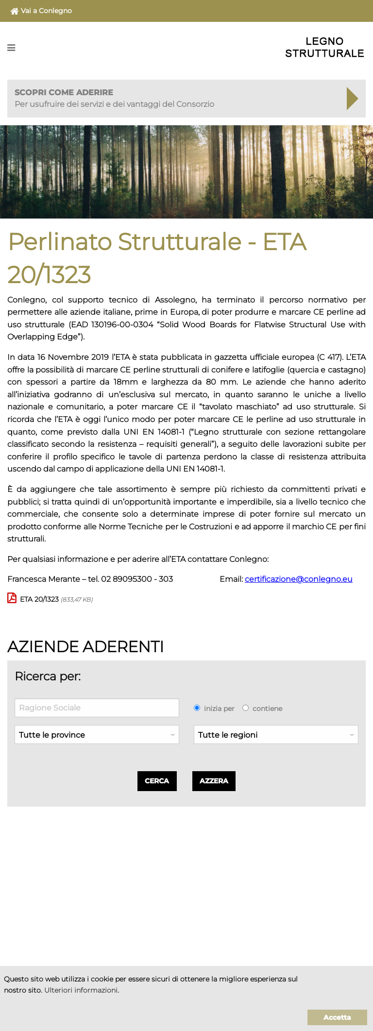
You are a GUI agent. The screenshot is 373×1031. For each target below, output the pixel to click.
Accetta (337, 1017)
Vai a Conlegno (41, 11)
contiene (267, 708)
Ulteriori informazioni (81, 990)
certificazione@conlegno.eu (299, 579)
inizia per (219, 708)
